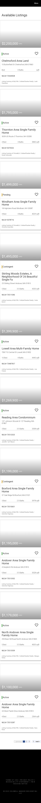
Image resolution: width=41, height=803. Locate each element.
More (36, 3)
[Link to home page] (4, 3)
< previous (18, 741)
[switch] (36, 52)
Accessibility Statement (17, 781)
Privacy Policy (27, 780)
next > (38, 741)
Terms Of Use (12, 780)
